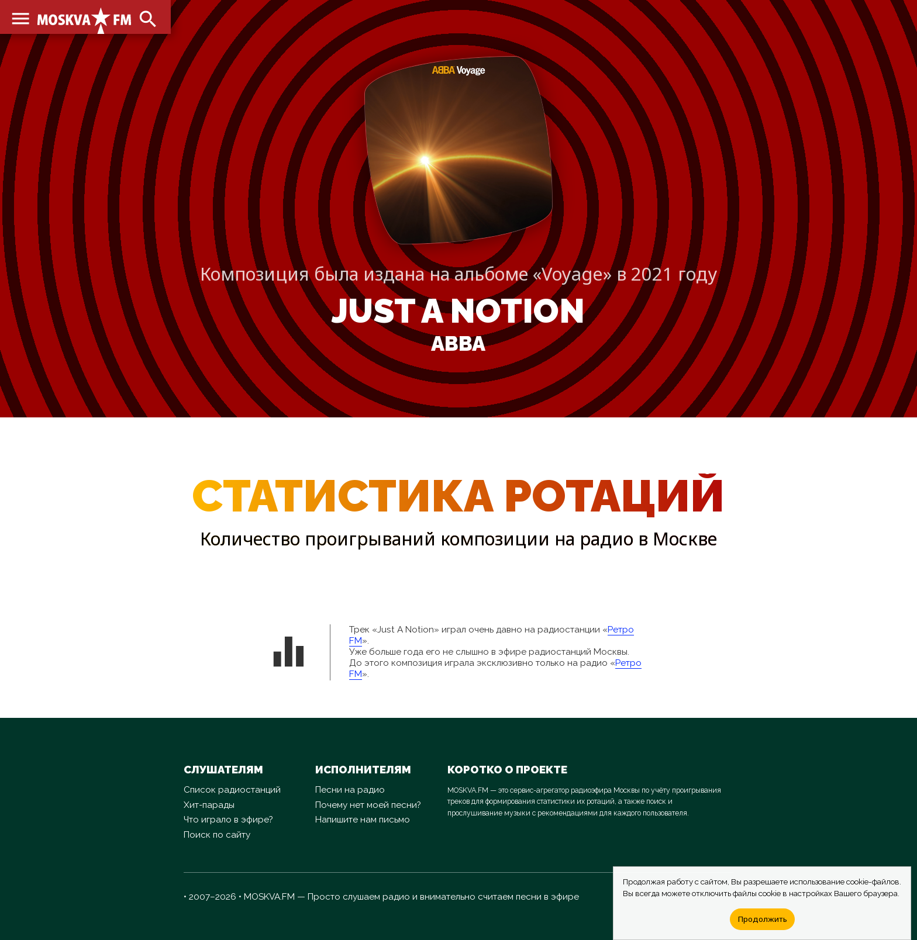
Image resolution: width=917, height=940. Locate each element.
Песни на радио (350, 790)
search (146, 17)
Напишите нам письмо (362, 819)
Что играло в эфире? (228, 819)
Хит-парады (209, 805)
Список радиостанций (232, 790)
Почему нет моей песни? (368, 805)
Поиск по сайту (217, 835)
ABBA (458, 343)
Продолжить (762, 919)
